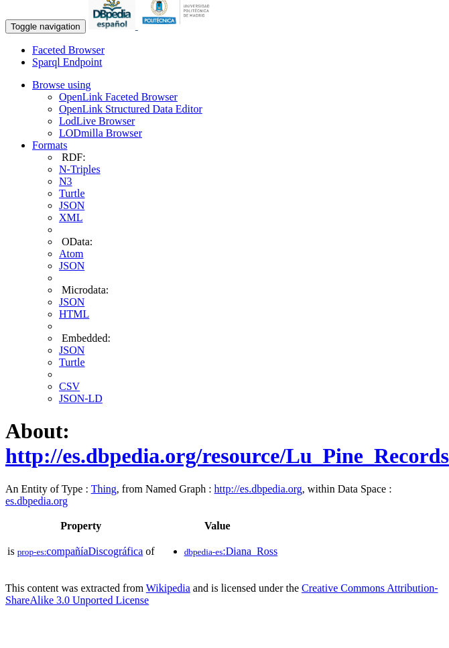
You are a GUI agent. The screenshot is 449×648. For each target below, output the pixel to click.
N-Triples (80, 169)
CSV (69, 386)
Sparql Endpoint (67, 62)
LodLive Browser (97, 121)
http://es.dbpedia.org (258, 489)
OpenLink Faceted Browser (118, 97)
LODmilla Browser (100, 133)
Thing (104, 489)
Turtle (72, 193)
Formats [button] (49, 145)
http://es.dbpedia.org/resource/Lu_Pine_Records (227, 456)
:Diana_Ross (231, 551)
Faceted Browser (68, 50)
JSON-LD (81, 398)
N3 (65, 181)
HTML (74, 314)
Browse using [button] (61, 84)
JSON (71, 205)
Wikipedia (168, 588)
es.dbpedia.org (36, 501)
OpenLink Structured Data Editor (130, 109)
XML (71, 217)
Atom (71, 253)
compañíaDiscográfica (80, 551)
